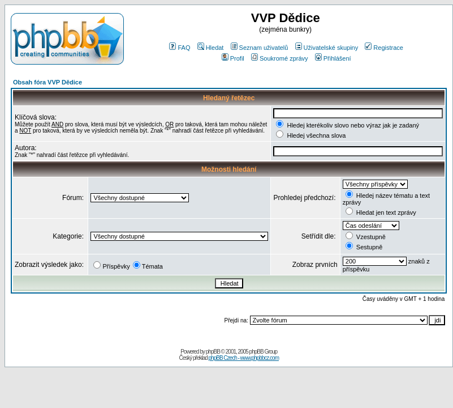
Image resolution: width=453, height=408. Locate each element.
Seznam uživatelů (259, 47)
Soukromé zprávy (279, 58)
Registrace (384, 47)
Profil (233, 58)
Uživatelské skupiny (327, 47)
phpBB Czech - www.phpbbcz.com (244, 358)
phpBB (213, 351)
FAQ (179, 47)
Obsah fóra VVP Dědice (47, 82)
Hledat (210, 47)
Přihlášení (333, 58)
